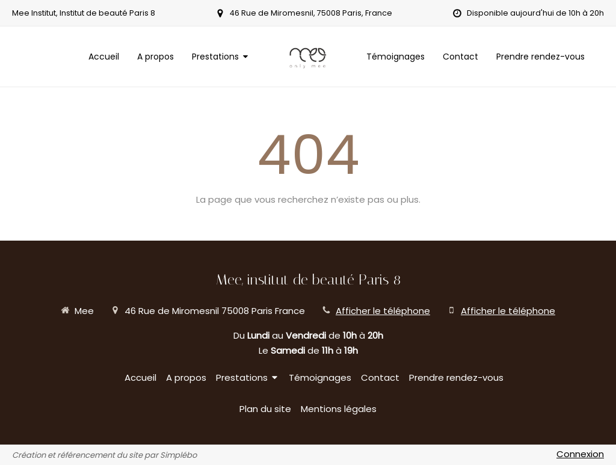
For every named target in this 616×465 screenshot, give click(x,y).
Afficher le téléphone (383, 310)
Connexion (580, 454)
